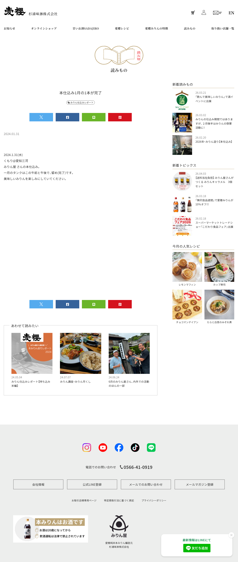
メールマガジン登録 (199, 484)
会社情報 (38, 484)
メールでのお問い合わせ (146, 484)
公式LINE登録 (92, 484)
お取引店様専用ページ (84, 500)
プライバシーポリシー (153, 500)
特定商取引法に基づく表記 (119, 500)
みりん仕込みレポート (81, 102)
